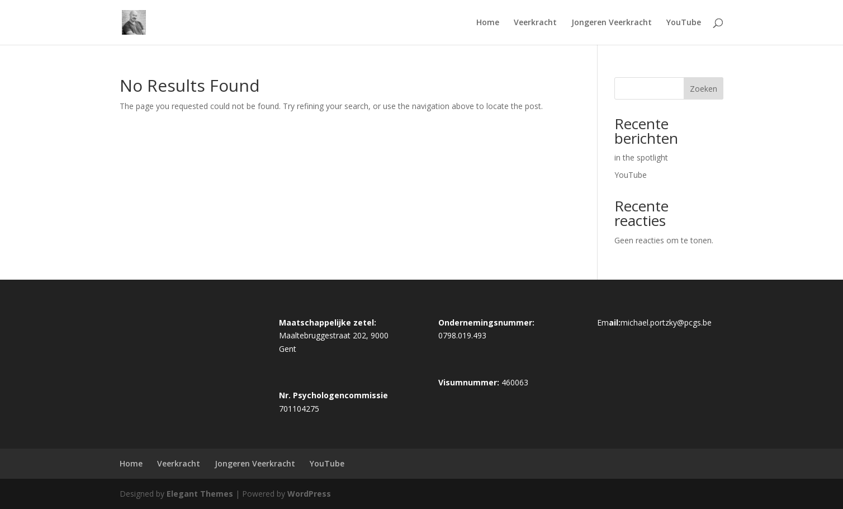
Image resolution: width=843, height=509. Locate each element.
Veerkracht (535, 22)
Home (487, 22)
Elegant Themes (200, 493)
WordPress (309, 493)
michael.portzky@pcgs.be (666, 322)
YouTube (683, 22)
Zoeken (703, 88)
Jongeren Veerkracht (611, 22)
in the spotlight (641, 157)
